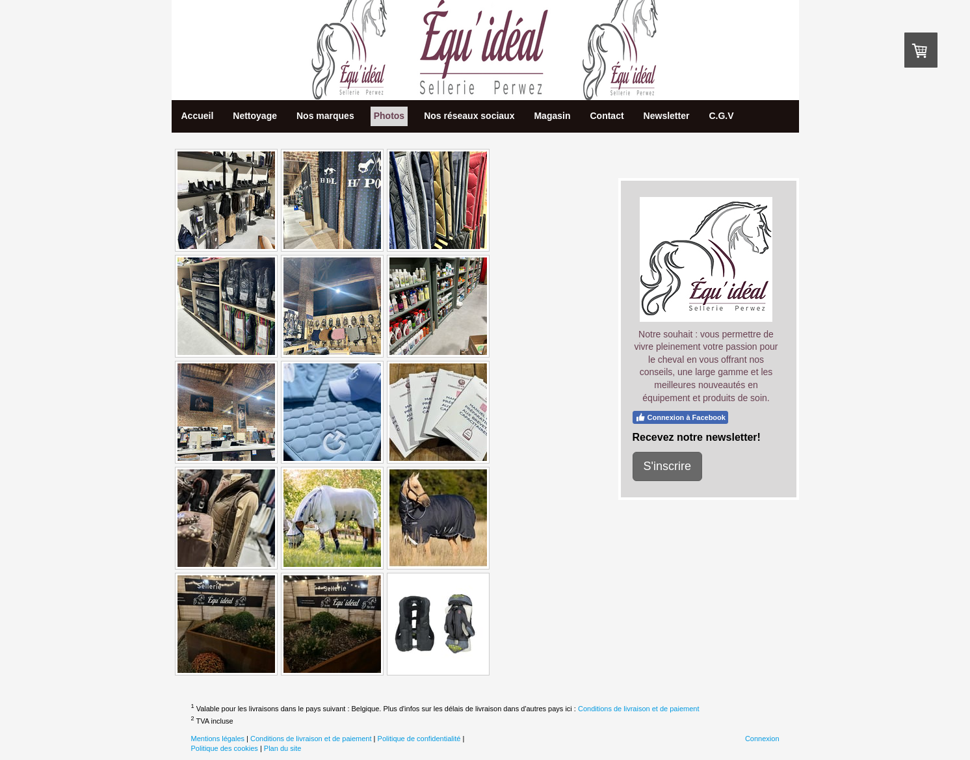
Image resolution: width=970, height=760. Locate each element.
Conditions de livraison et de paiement (639, 708)
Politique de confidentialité (419, 738)
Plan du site (282, 748)
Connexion (762, 738)
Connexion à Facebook (680, 417)
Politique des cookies (224, 748)
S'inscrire (667, 466)
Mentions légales (218, 738)
